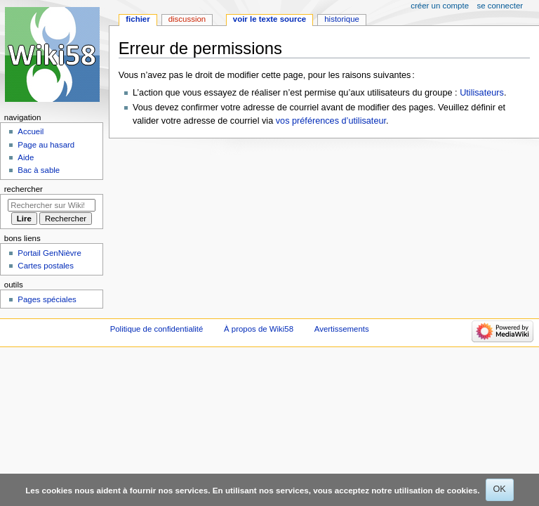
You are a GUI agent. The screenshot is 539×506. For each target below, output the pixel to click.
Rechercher (23, 189)
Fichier (137, 19)
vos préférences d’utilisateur (331, 121)
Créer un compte (440, 5)
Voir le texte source (269, 19)
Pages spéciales (47, 299)
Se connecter (500, 5)
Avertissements (341, 329)
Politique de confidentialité (157, 329)
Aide (26, 157)
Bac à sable (39, 170)
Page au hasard (46, 145)
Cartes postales (46, 265)
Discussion (187, 19)
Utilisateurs (482, 93)
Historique (341, 19)
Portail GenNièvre (49, 253)
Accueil (31, 131)
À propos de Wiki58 (258, 329)
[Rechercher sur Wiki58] (51, 205)
